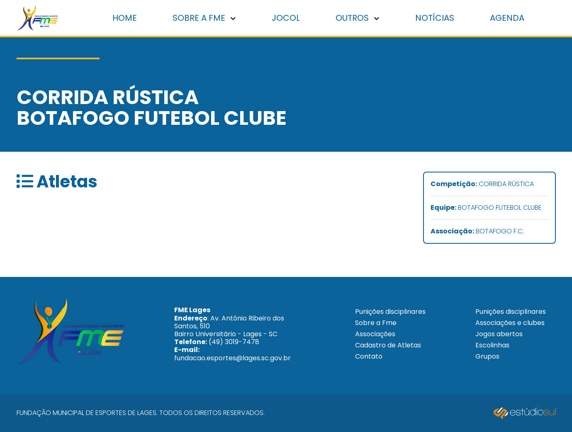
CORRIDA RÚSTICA (482, 184)
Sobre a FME (204, 18)
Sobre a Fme (376, 323)
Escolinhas (492, 345)
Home (124, 18)
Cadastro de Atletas (388, 345)
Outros (357, 18)
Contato (368, 356)
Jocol (286, 18)
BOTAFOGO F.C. (477, 231)
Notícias (434, 18)
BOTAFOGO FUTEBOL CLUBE (486, 207)
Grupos (487, 356)
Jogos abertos (499, 334)
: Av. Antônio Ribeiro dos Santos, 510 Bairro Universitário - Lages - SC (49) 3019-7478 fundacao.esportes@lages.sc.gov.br (232, 334)
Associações (375, 334)
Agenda (507, 18)
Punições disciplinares (390, 312)
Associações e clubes (510, 323)
